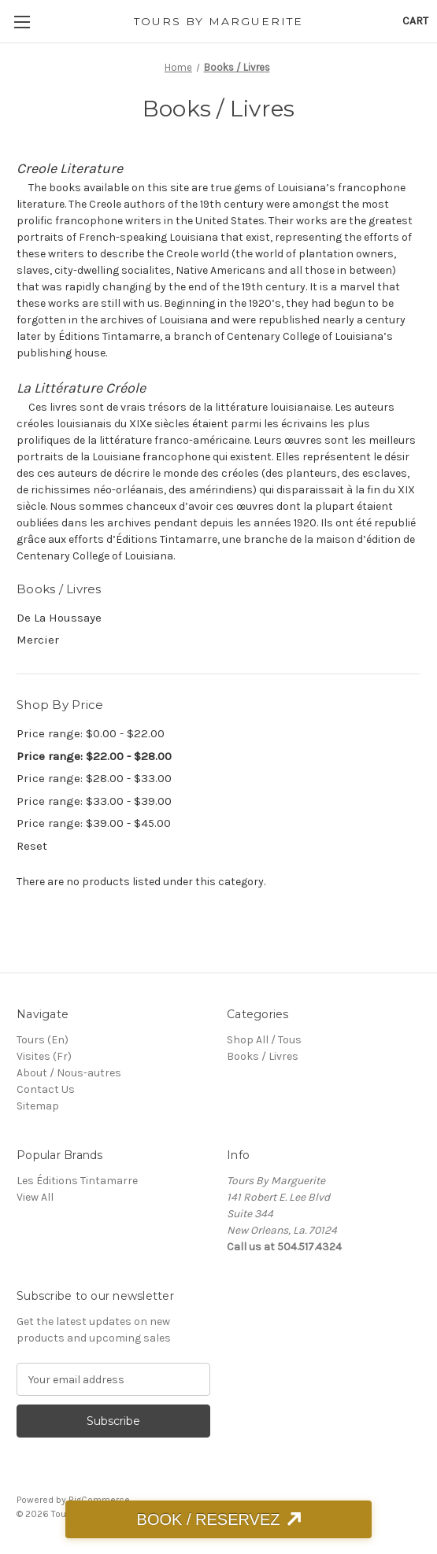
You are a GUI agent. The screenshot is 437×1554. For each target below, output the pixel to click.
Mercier (38, 640)
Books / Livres (262, 1056)
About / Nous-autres (69, 1073)
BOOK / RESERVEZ (208, 1519)
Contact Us (46, 1089)
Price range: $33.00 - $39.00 (94, 801)
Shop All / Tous (264, 1039)
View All (35, 1197)
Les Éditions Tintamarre (77, 1180)
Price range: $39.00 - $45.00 (94, 823)
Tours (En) (43, 1039)
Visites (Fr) (44, 1056)
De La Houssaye (59, 618)
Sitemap (38, 1106)
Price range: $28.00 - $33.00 (94, 778)
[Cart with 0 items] (415, 21)
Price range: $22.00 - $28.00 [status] (94, 756)
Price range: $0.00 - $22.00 (91, 733)
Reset (32, 846)
